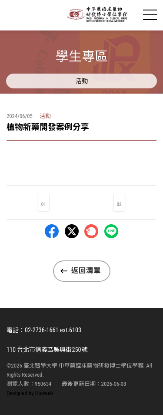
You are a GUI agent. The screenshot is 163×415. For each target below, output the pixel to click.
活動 (82, 81)
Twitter (72, 231)
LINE (111, 231)
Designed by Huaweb (30, 393)
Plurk (91, 231)
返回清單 (86, 271)
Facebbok (52, 231)
